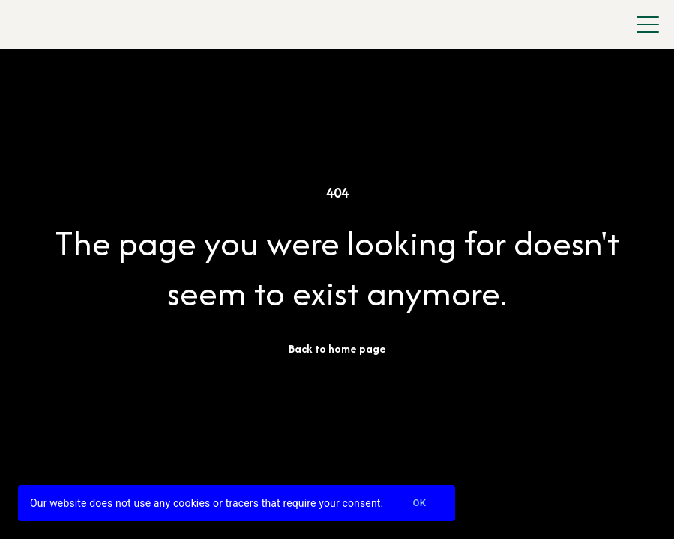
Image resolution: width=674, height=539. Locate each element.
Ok (419, 503)
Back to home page (337, 348)
